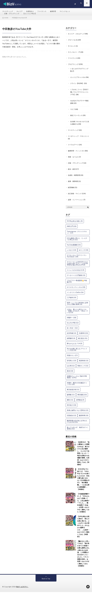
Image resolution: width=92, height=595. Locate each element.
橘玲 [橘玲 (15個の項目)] (70, 403)
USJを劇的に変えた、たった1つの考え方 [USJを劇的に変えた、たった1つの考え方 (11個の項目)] (77, 242)
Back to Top (46, 582)
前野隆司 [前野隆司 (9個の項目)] (71, 341)
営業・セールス (73, 161)
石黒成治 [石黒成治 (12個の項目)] (71, 418)
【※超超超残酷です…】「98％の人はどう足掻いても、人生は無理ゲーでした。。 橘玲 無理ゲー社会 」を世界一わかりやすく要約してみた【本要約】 (83, 506)
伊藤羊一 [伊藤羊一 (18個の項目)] (71, 321)
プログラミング (73, 68)
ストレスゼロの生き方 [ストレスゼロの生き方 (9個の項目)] (75, 273)
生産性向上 (31, 11)
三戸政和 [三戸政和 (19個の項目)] (71, 301)
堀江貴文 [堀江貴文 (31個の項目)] (82, 341)
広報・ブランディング (12, 16)
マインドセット (68, 11)
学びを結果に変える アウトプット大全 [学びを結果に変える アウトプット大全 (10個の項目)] (77, 352)
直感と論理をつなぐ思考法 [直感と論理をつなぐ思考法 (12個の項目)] (77, 413)
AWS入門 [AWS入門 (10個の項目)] (71, 229)
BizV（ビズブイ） (22, 590)
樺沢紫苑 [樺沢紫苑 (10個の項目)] (82, 398)
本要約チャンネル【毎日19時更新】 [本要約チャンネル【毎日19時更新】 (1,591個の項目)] (77, 380)
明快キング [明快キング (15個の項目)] (82, 369)
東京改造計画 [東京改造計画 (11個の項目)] (73, 393)
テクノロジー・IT (74, 56)
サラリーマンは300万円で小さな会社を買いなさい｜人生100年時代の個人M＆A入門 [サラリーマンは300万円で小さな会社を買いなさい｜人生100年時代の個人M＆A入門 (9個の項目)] (77, 266)
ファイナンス (44, 11)
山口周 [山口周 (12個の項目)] (71, 369)
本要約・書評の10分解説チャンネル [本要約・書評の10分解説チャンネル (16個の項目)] (77, 386)
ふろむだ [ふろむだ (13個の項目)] (71, 253)
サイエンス (72, 50)
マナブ (72, 114)
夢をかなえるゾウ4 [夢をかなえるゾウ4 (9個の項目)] (74, 347)
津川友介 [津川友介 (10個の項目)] (71, 408)
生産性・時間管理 (74, 179)
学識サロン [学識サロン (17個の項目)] (72, 358)
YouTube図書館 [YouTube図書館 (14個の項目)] (74, 248)
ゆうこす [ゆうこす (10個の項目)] (83, 253)
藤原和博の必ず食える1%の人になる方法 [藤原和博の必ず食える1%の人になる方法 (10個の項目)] (77, 424)
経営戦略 (71, 191)
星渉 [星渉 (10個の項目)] (70, 374)
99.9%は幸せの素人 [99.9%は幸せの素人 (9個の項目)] (75, 224)
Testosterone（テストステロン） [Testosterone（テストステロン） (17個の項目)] (77, 235)
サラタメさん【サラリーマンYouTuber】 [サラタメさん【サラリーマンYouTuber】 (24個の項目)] (77, 259)
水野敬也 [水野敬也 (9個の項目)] (80, 403)
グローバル (72, 44)
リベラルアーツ (73, 149)
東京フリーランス (76, 120)
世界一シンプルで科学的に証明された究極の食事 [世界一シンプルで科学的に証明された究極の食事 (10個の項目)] (77, 306)
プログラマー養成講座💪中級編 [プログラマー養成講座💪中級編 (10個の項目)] (77, 284)
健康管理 (56, 11)
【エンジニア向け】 (31, 16)
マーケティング (8, 11)
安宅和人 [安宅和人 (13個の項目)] (71, 364)
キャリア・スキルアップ (77, 38)
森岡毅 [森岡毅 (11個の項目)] (71, 398)
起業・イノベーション (76, 203)
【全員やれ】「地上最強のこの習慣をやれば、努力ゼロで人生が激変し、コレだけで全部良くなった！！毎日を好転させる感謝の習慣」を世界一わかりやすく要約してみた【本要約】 (83, 456)
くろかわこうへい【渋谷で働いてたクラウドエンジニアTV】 (79, 97)
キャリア (20, 11)
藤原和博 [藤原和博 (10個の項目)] (83, 418)
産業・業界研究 (73, 185)
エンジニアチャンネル (78, 80)
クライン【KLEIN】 (77, 89)
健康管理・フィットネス (77, 155)
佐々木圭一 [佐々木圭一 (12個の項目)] (72, 331)
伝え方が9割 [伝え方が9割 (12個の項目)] (73, 326)
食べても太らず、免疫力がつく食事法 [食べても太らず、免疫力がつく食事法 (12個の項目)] (77, 431)
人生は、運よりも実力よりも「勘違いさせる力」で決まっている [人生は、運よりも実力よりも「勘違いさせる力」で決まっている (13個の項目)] (77, 314)
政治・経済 (72, 173)
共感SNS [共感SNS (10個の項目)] (83, 336)
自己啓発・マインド (75, 197)
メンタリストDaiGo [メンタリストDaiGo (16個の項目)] (75, 295)
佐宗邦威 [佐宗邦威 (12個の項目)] (71, 336)
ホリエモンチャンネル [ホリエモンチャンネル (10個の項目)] (76, 290)
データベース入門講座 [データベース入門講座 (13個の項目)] (76, 278)
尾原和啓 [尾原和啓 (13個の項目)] (83, 364)
